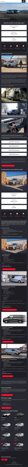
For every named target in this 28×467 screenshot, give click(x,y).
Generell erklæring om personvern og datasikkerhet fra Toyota (14, 464)
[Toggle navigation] (26, 1)
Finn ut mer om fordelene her (6, 408)
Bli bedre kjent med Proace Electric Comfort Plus (9, 310)
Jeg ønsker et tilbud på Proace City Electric (8, 165)
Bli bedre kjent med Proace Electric (7, 376)
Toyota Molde (3, 1)
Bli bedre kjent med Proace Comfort (8, 342)
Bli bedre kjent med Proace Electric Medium (9, 269)
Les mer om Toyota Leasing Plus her (7, 395)
